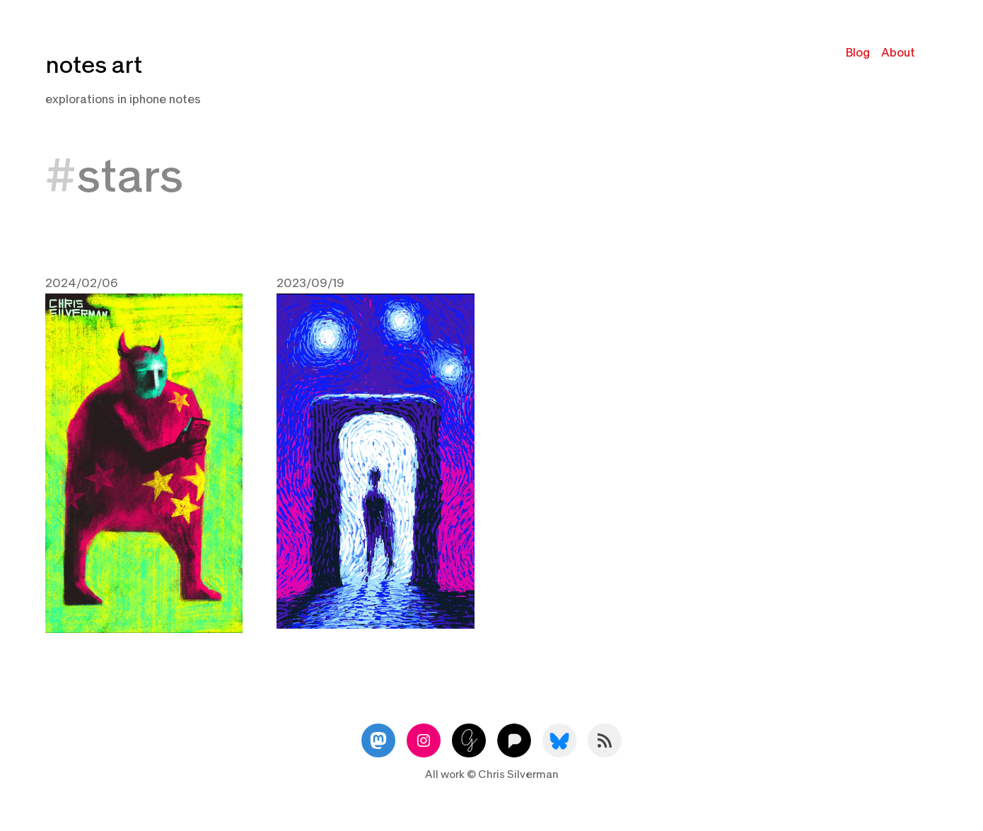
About (898, 53)
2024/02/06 (81, 283)
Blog (858, 53)
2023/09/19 (310, 283)
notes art (93, 65)
